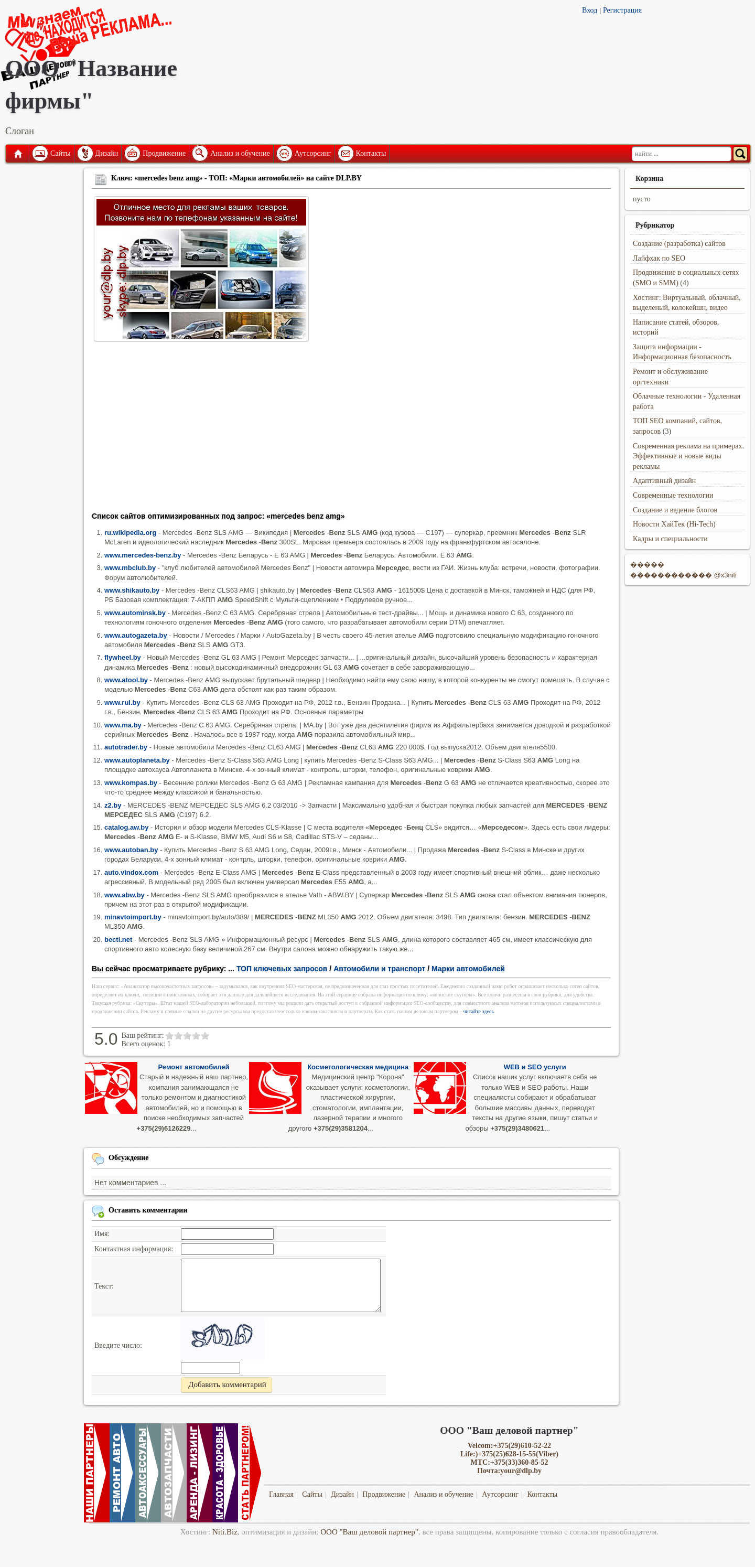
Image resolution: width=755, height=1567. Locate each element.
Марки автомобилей (468, 968)
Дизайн (106, 153)
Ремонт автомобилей (194, 1067)
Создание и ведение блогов (675, 510)
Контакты (371, 153)
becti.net (118, 939)
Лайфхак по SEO (659, 258)
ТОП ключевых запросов (282, 968)
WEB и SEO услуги (535, 1067)
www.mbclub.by (130, 568)
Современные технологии (673, 495)
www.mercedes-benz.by (142, 555)
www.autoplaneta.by (137, 760)
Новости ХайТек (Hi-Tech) (674, 524)
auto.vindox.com (131, 872)
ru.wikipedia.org (130, 532)
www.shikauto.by (131, 590)
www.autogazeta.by (135, 635)
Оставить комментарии (148, 1210)
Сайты (60, 153)
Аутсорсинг (313, 153)
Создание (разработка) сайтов (679, 244)
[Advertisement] (351, 430)
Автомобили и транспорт (379, 968)
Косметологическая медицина (357, 1067)
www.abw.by (124, 895)
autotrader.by (125, 747)
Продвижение (164, 153)
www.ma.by (123, 725)
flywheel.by (122, 657)
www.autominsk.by (135, 613)
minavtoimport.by (132, 917)
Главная (17, 154)
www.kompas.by (130, 783)
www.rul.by (122, 702)
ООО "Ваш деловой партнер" (369, 1532)
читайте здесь (478, 1011)
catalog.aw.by (126, 827)
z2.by (112, 805)
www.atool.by (126, 680)
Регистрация (622, 10)
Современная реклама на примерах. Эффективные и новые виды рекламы (688, 456)
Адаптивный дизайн (664, 481)
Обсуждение (129, 1158)
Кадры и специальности (670, 539)
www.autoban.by (131, 850)
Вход (589, 10)
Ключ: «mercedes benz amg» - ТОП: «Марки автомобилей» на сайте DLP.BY (236, 178)
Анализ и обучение (239, 153)
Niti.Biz (225, 1532)
